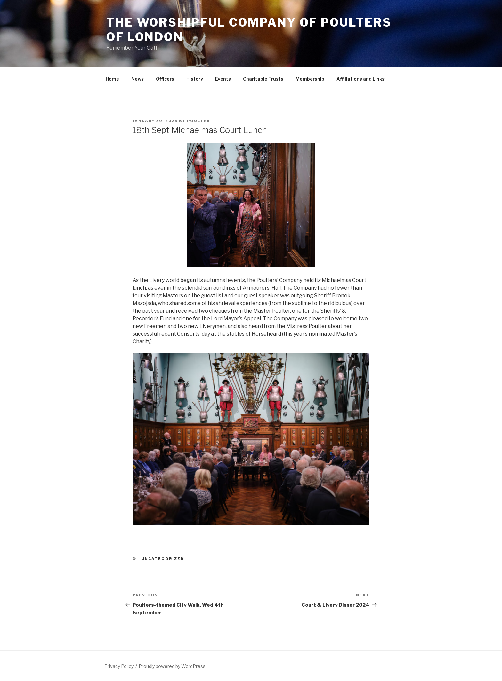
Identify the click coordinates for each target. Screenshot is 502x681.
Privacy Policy (119, 666)
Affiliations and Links (360, 78)
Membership (310, 78)
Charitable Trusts (263, 78)
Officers (165, 78)
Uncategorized (163, 558)
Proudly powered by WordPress (172, 666)
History (194, 78)
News (137, 78)
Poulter (198, 121)
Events (223, 78)
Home (112, 78)
